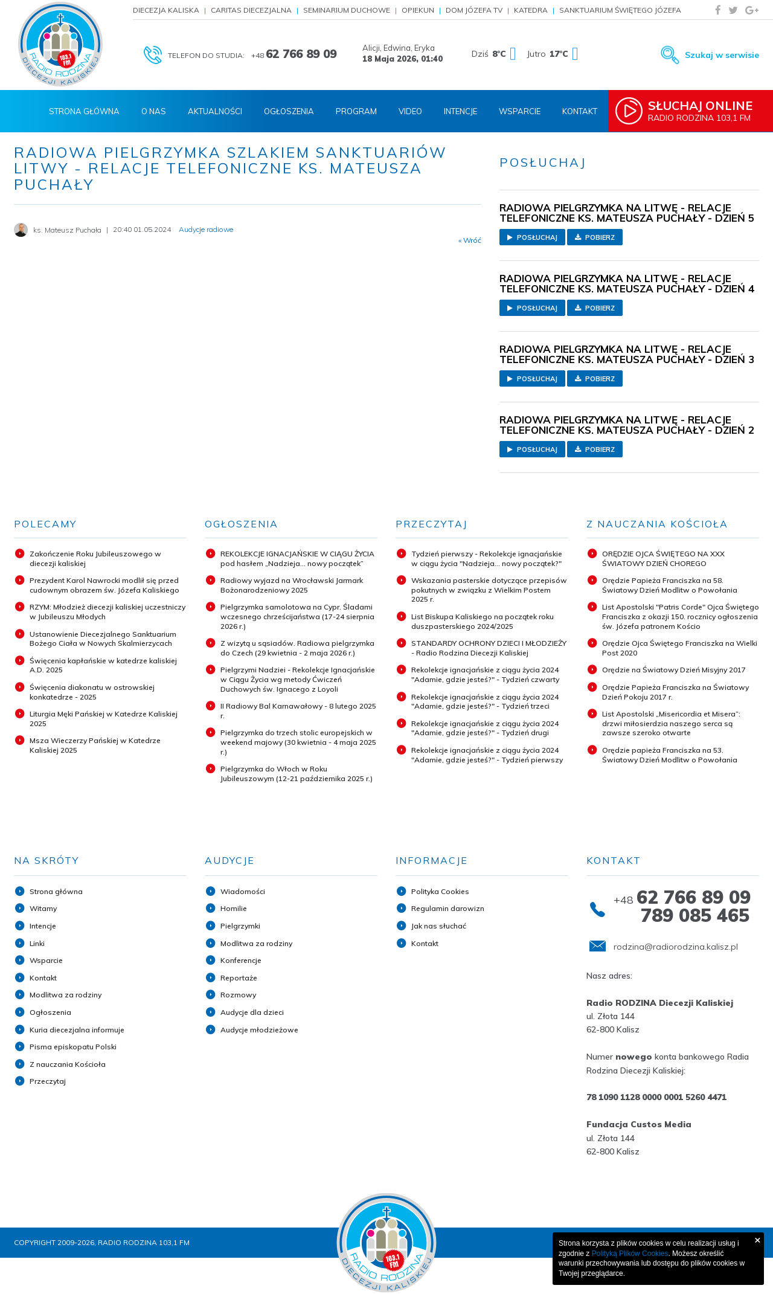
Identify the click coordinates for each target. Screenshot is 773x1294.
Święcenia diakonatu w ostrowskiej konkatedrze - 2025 (92, 692)
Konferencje (240, 960)
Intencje (460, 111)
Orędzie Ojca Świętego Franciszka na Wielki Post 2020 (679, 648)
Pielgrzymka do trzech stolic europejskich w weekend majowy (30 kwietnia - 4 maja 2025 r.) (298, 742)
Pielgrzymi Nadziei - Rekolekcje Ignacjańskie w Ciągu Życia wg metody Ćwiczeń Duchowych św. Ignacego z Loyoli (297, 679)
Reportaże (238, 977)
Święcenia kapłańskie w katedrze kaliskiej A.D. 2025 (103, 665)
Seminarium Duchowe (346, 9)
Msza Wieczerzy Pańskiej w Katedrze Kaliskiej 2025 (95, 745)
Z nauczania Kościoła (68, 1064)
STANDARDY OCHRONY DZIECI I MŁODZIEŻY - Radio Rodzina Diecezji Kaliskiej (488, 648)
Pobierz (595, 237)
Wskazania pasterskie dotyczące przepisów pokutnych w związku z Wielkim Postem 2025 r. (489, 590)
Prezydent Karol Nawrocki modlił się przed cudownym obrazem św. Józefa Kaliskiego (104, 585)
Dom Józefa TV (474, 9)
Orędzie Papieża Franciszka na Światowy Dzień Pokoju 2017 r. (675, 692)
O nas (153, 111)
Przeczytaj (48, 1081)
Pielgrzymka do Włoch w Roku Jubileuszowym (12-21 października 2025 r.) (296, 773)
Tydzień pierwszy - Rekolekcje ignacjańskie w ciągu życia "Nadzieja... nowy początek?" (486, 558)
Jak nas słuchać (438, 925)
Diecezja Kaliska (166, 9)
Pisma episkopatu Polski (73, 1046)
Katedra (531, 9)
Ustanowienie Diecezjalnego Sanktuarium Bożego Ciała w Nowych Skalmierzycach (103, 638)
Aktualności (215, 111)
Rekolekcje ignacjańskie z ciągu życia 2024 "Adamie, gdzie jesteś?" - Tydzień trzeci (485, 701)
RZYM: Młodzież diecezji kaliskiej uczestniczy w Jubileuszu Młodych (107, 611)
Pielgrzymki (240, 925)
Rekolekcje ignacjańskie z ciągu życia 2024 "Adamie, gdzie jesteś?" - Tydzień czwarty (485, 674)
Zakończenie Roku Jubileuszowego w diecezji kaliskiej (95, 558)
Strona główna (56, 891)
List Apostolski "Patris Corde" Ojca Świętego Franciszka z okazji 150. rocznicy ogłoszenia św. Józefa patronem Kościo (680, 616)
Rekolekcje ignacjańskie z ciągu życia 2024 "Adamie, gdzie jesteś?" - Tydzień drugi (485, 728)
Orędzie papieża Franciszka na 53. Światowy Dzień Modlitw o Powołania (669, 754)
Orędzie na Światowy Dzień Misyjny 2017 (674, 669)
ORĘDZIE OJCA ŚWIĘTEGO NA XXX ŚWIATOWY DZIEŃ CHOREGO (663, 558)
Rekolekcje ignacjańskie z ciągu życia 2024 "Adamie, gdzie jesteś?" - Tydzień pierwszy (487, 754)
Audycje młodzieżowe (259, 1029)
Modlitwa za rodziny (65, 994)
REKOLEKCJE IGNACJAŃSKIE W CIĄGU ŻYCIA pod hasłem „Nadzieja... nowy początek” (297, 558)
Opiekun (418, 9)
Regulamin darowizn (447, 908)
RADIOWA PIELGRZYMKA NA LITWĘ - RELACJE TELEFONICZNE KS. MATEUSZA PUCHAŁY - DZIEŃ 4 (626, 283)
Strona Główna (84, 111)
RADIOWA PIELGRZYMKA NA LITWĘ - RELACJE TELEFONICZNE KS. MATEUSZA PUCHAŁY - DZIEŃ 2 (626, 424)
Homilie (233, 908)
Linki (37, 943)
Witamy (43, 908)
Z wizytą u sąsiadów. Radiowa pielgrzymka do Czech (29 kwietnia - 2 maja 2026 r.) (297, 648)
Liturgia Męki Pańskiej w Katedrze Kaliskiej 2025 (104, 718)
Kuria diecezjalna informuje (77, 1029)
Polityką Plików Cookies (630, 1253)
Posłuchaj (532, 237)
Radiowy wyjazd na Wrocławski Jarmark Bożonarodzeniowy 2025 (291, 585)
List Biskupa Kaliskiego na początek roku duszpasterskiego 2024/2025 (482, 621)
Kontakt (579, 111)
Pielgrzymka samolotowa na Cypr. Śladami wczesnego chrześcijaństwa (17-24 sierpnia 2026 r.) (297, 616)
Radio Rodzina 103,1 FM (704, 110)
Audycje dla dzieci (252, 1012)
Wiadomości (242, 891)
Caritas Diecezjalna (251, 9)
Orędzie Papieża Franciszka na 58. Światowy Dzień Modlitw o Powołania (669, 585)
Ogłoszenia (289, 111)
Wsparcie (519, 111)
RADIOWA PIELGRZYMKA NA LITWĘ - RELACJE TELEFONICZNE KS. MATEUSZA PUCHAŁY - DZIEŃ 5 (626, 212)
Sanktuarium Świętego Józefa (620, 9)
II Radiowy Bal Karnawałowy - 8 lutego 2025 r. (298, 710)
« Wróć (469, 240)
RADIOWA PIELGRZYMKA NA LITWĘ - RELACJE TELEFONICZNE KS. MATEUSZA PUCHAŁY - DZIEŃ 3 (626, 354)
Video (410, 111)
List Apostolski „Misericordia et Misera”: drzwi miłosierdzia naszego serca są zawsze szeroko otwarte (671, 723)
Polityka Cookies (440, 891)
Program (356, 111)
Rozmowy (238, 994)
